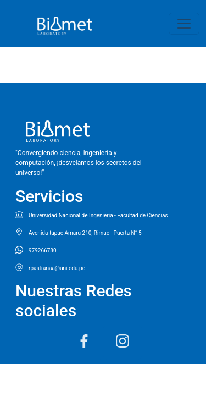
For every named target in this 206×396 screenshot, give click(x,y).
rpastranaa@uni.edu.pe (57, 268)
